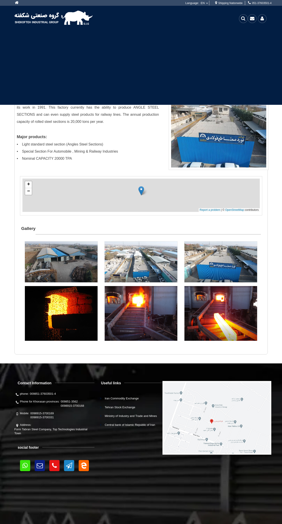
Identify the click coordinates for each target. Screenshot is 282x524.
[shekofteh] (53, 17)
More (18, 3)
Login (262, 18)
